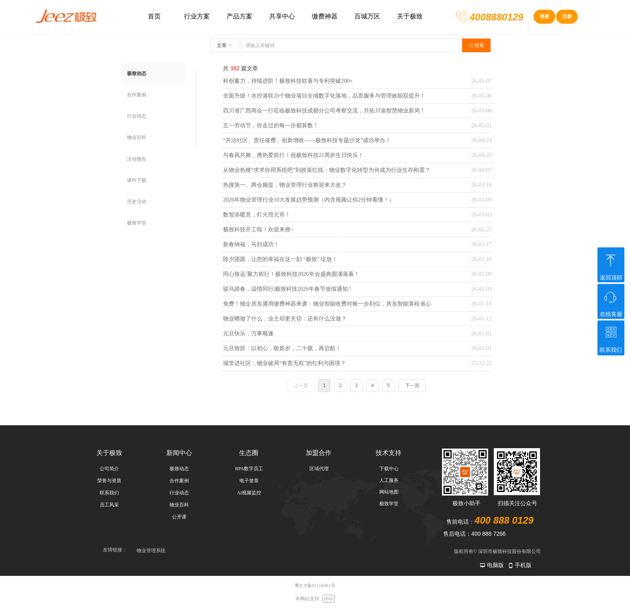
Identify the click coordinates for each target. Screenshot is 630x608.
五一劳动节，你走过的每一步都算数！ (271, 125)
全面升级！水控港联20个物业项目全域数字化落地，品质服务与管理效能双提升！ (324, 96)
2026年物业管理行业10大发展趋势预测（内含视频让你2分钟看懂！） (309, 200)
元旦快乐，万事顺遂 (248, 334)
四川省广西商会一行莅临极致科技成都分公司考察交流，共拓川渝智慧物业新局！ (324, 111)
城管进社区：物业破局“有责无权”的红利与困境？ (284, 363)
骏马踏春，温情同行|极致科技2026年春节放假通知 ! (287, 289)
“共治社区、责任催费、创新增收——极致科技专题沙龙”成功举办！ (307, 140)
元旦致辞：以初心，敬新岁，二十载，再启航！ (282, 348)
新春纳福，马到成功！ (251, 244)
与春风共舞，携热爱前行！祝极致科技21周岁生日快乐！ (293, 155)
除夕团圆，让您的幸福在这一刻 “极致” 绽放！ (280, 259)
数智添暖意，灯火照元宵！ (256, 215)
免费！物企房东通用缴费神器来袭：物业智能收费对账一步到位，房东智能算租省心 (327, 304)
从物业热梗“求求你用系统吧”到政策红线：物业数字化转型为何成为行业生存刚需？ (326, 170)
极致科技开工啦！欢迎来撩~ (258, 229)
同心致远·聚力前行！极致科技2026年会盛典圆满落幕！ (291, 274)
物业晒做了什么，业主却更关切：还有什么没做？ (285, 319)
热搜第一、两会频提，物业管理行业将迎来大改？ (285, 185)
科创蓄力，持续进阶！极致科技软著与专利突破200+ (288, 81)
